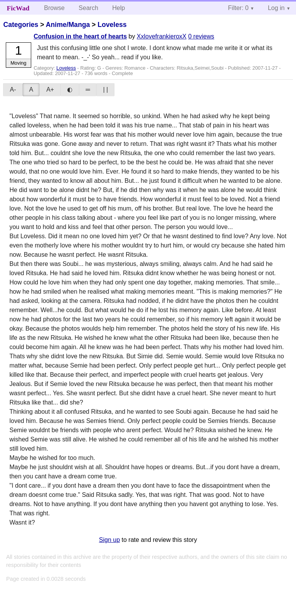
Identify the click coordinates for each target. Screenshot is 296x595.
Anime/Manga (68, 24)
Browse (54, 8)
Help (118, 8)
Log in (276, 8)
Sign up (109, 540)
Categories (20, 24)
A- (13, 89)
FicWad (18, 8)
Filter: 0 (238, 8)
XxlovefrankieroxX (162, 36)
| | (105, 89)
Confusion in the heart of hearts (80, 36)
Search (88, 8)
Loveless (112, 24)
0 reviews (201, 36)
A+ (50, 89)
